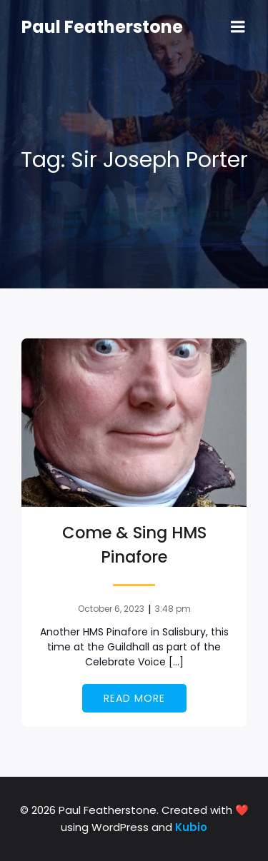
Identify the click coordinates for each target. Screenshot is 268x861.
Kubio (191, 827)
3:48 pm (173, 609)
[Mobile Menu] (238, 27)
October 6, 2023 (111, 609)
